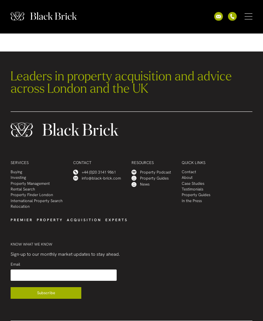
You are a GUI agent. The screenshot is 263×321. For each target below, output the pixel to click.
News (141, 184)
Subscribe (46, 292)
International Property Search (37, 201)
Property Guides (150, 178)
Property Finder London (32, 195)
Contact (189, 172)
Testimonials (192, 189)
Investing (18, 177)
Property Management (30, 183)
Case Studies (193, 183)
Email (15, 264)
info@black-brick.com (97, 178)
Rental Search (23, 189)
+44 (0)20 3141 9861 (94, 172)
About (187, 177)
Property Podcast (151, 172)
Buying (16, 172)
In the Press (192, 201)
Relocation (20, 206)
